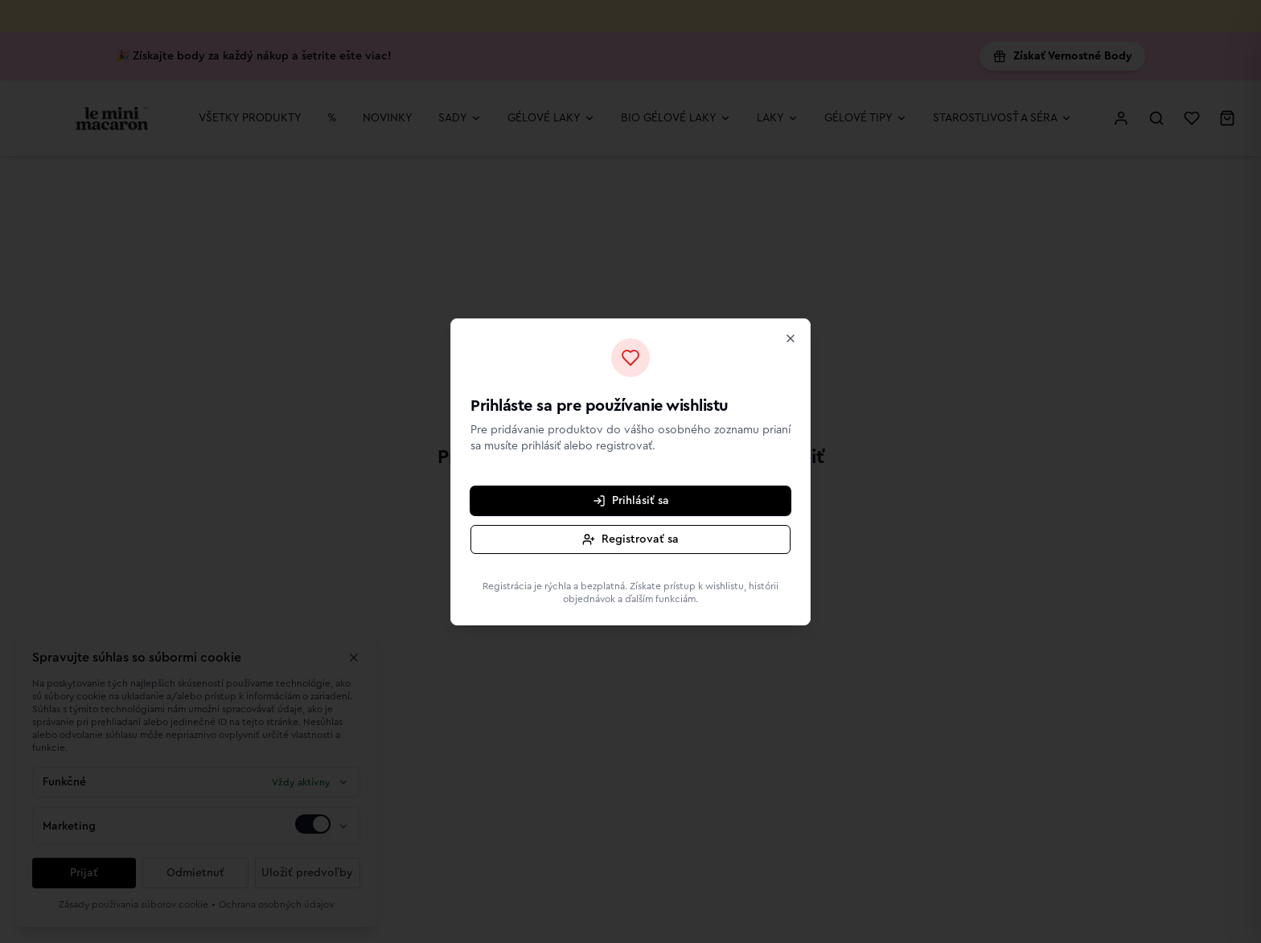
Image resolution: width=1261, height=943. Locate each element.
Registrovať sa (630, 539)
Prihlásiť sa (631, 500)
